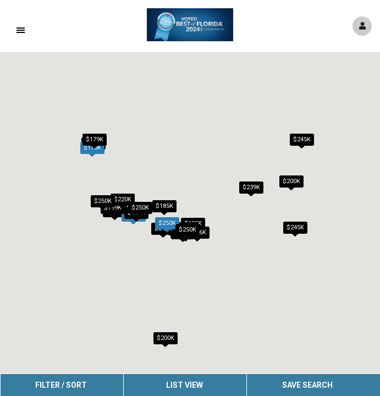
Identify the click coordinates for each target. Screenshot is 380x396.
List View (184, 385)
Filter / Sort (61, 385)
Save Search (307, 385)
